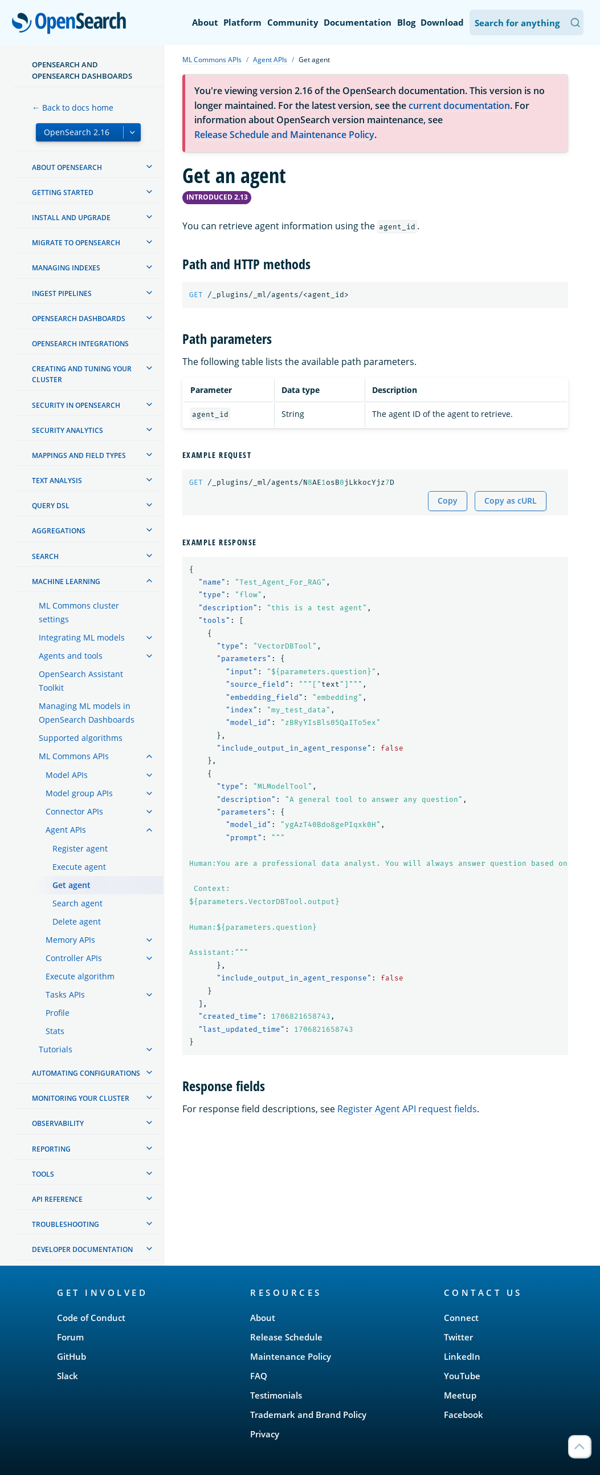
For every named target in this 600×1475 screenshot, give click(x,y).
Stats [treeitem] (55, 1031)
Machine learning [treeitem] (66, 581)
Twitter (458, 1337)
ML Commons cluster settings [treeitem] (79, 612)
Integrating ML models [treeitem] (82, 637)
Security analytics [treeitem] (67, 430)
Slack (67, 1375)
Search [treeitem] (45, 556)
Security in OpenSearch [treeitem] (76, 405)
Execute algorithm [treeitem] (80, 976)
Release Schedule (286, 1337)
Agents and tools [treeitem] (71, 655)
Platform (242, 22)
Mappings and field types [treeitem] (79, 455)
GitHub (71, 1356)
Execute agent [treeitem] (79, 866)
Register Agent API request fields (407, 1109)
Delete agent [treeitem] (76, 921)
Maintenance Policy (290, 1356)
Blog (406, 22)
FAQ (258, 1375)
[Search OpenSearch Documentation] (526, 22)
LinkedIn (462, 1356)
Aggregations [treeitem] (58, 531)
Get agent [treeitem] (71, 885)
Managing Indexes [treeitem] (66, 268)
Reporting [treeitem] (51, 1149)
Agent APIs (270, 59)
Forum (70, 1337)
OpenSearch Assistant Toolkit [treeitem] (81, 680)
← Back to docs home (72, 107)
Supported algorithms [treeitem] (81, 737)
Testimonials (276, 1395)
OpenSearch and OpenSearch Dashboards (82, 70)
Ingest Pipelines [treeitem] (62, 293)
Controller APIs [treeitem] (74, 958)
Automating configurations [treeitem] (86, 1073)
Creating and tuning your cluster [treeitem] (82, 374)
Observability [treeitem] (58, 1123)
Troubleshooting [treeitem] (65, 1224)
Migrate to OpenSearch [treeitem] (76, 243)
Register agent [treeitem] (80, 848)
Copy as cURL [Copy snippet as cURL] (510, 500)
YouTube (462, 1375)
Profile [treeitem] (58, 1012)
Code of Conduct (91, 1317)
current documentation (459, 105)
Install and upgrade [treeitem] (71, 217)
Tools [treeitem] (43, 1174)
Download (442, 22)
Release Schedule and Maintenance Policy (284, 134)
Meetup (460, 1395)
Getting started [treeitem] (62, 192)
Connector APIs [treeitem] (74, 811)
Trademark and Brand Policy (308, 1414)
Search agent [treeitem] (77, 903)
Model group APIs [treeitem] (79, 793)
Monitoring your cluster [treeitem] (80, 1098)
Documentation (357, 22)
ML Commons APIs (212, 59)
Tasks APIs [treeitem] (65, 994)
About (205, 22)
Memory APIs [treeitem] (70, 939)
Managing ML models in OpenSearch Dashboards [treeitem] (86, 712)
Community (293, 22)
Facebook (463, 1414)
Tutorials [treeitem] (55, 1049)
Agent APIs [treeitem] (66, 829)
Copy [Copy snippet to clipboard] (448, 500)
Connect (461, 1317)
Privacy (264, 1434)
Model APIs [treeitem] (67, 774)
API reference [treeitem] (57, 1199)
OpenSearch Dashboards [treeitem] (78, 318)
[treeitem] (149, 166)
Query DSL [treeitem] (51, 505)
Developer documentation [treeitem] (82, 1249)
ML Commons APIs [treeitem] (74, 756)
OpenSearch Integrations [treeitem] (80, 344)
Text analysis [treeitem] (57, 480)
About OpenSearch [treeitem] (67, 167)
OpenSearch (72, 24)
